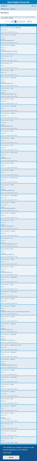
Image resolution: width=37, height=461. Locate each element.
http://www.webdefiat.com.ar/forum (9, 51)
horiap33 (12, 370)
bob (11, 56)
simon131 (12, 231)
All (10, 17)
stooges (12, 138)
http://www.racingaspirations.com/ (9, 243)
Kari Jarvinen (13, 377)
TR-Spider (12, 202)
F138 (11, 438)
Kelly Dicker (13, 77)
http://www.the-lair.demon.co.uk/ (8, 94)
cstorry (12, 266)
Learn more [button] (7, 452)
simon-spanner (14, 152)
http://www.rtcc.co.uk (6, 158)
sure (11, 423)
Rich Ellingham (14, 195)
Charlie (12, 259)
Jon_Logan (13, 34)
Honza (12, 120)
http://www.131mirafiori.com (7, 226)
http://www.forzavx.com (6, 272)
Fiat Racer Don (14, 177)
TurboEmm (13, 405)
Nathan (12, 384)
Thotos (12, 220)
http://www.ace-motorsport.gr (8, 340)
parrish (12, 98)
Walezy (12, 413)
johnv (11, 248)
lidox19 (12, 163)
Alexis (11, 131)
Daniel (12, 284)
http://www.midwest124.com (7, 40)
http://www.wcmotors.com (7, 83)
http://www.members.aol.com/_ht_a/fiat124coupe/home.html (15, 311)
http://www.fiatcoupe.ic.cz (7, 126)
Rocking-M (13, 213)
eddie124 (12, 359)
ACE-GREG (13, 334)
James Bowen (13, 291)
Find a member (4, 17)
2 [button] (17, 21)
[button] (12, 21)
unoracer (12, 316)
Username (3, 25)
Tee (11, 63)
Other (11, 18)
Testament (12, 113)
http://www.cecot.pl (5, 418)
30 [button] (28, 21)
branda (12, 184)
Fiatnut (12, 170)
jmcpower (12, 298)
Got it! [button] (11, 457)
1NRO (12, 70)
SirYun (12, 145)
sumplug (12, 391)
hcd (11, 238)
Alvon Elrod (13, 106)
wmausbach (13, 352)
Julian (11, 88)
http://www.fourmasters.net (7, 254)
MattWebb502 (13, 277)
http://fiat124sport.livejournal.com (9, 365)
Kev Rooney (13, 430)
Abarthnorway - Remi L (16, 345)
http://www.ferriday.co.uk (7, 329)
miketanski (13, 323)
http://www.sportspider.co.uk (8, 190)
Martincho (12, 45)
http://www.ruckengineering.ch (8, 208)
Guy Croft (18, 27)
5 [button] (24, 21)
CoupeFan (12, 306)
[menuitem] (5, 6)
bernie (12, 398)
